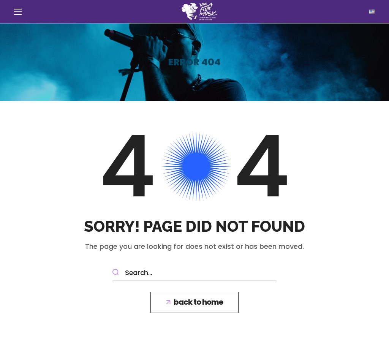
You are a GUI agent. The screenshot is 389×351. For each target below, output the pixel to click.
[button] (194, 302)
